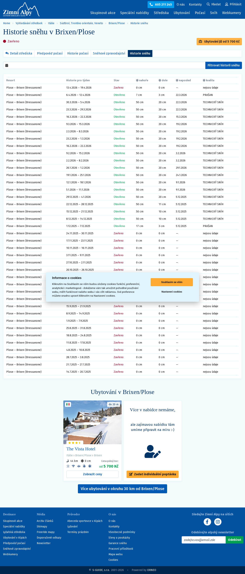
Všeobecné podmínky (122, 532)
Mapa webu (115, 554)
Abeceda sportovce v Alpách (84, 521)
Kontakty (114, 526)
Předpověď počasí (50, 53)
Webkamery (231, 13)
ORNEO (151, 570)
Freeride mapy (46, 532)
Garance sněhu (118, 543)
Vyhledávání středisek (29, 23)
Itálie (51, 23)
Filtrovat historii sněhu (224, 65)
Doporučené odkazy (49, 537)
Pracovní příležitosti (121, 548)
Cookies (113, 560)
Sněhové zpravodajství (109, 53)
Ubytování (183, 14)
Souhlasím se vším (171, 282)
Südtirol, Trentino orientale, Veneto (81, 23)
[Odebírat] (234, 540)
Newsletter (44, 543)
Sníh (214, 14)
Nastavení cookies (172, 291)
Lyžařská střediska (14, 532)
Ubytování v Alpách (15, 537)
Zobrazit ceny (92, 474)
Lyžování (72, 526)
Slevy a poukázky (119, 537)
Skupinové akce (102, 13)
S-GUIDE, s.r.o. (101, 570)
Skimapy (42, 526)
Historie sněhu (139, 23)
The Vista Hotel (80, 448)
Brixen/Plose (117, 23)
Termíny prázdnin (78, 532)
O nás (112, 521)
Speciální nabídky (134, 13)
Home (6, 23)
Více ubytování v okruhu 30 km (122, 488)
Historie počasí (77, 53)
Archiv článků (45, 521)
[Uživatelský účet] (214, 4)
